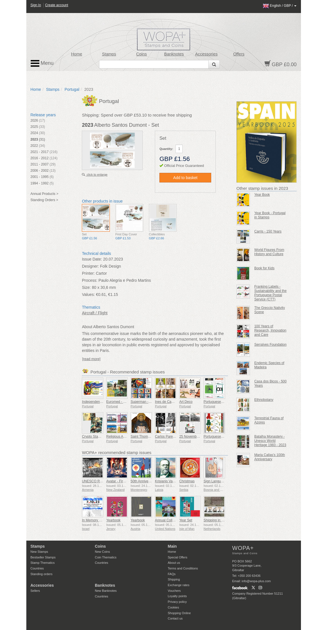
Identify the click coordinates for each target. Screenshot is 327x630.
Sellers (35, 590)
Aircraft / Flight (94, 313)
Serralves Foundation (270, 345)
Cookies (173, 607)
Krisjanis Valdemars (170, 481)
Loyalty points (177, 596)
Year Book (262, 195)
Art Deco (186, 402)
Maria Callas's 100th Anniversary (269, 457)
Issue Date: (92, 259)
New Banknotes (106, 590)
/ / (280, 6)
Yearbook (113, 520)
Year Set (185, 520)
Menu (42, 63)
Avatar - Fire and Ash (122, 481)
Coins (141, 54)
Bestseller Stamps (43, 557)
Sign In (36, 5)
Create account (56, 5)
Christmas (187, 481)
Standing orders (42, 574)
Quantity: (166, 148)
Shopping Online (179, 613)
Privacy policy (177, 601)
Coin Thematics (105, 557)
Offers (239, 54)
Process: (89, 280)
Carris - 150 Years (267, 231)
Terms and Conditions (183, 568)
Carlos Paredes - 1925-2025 (176, 436)
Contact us (175, 618)
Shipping (174, 579)
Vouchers (174, 590)
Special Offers (177, 557)
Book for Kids (264, 268)
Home (76, 54)
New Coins (102, 551)
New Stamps (39, 551)
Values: (88, 294)
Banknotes (174, 54)
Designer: (90, 266)
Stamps (109, 54)
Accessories (206, 54)
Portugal (72, 89)
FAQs (172, 574)
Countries (37, 568)
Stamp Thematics (43, 562)
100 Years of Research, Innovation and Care (270, 330)
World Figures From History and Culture (269, 252)
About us (174, 562)
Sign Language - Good (221, 481)
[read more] (91, 359)
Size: (86, 287)
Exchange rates (178, 585)
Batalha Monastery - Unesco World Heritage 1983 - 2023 (270, 441)
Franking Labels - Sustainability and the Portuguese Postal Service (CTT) (270, 293)
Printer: (88, 273)
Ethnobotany (263, 400)
